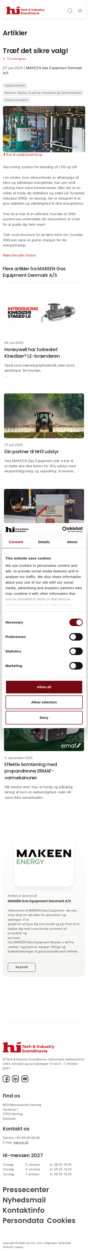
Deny (44, 718)
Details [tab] (44, 542)
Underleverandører (16, 100)
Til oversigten (16, 59)
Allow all (44, 687)
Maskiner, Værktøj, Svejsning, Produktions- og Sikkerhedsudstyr (43, 92)
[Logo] (25, 11)
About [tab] (72, 542)
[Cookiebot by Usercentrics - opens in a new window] (63, 529)
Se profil (21, 967)
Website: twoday (13, 1247)
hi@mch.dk (21, 1142)
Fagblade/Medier (15, 85)
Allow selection (44, 702)
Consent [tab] (16, 542)
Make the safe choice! (19, 255)
